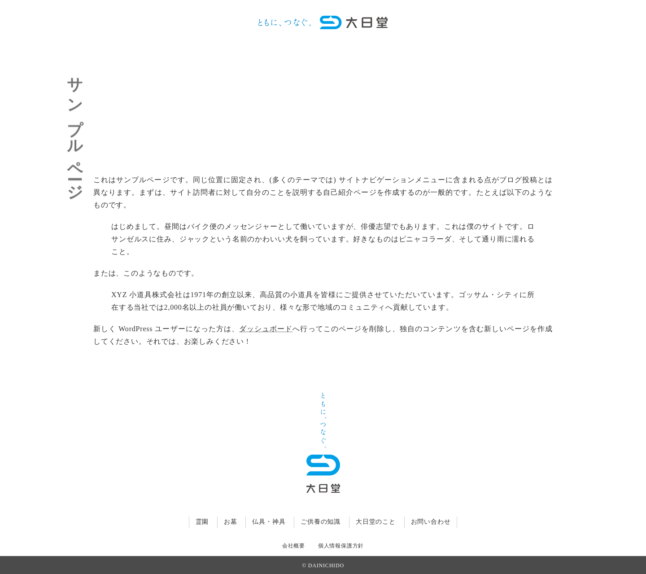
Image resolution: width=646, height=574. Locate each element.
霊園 (202, 521)
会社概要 (293, 546)
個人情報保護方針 (341, 546)
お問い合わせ (431, 521)
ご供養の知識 (320, 521)
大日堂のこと (376, 521)
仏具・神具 (268, 521)
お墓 (230, 521)
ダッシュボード (265, 329)
